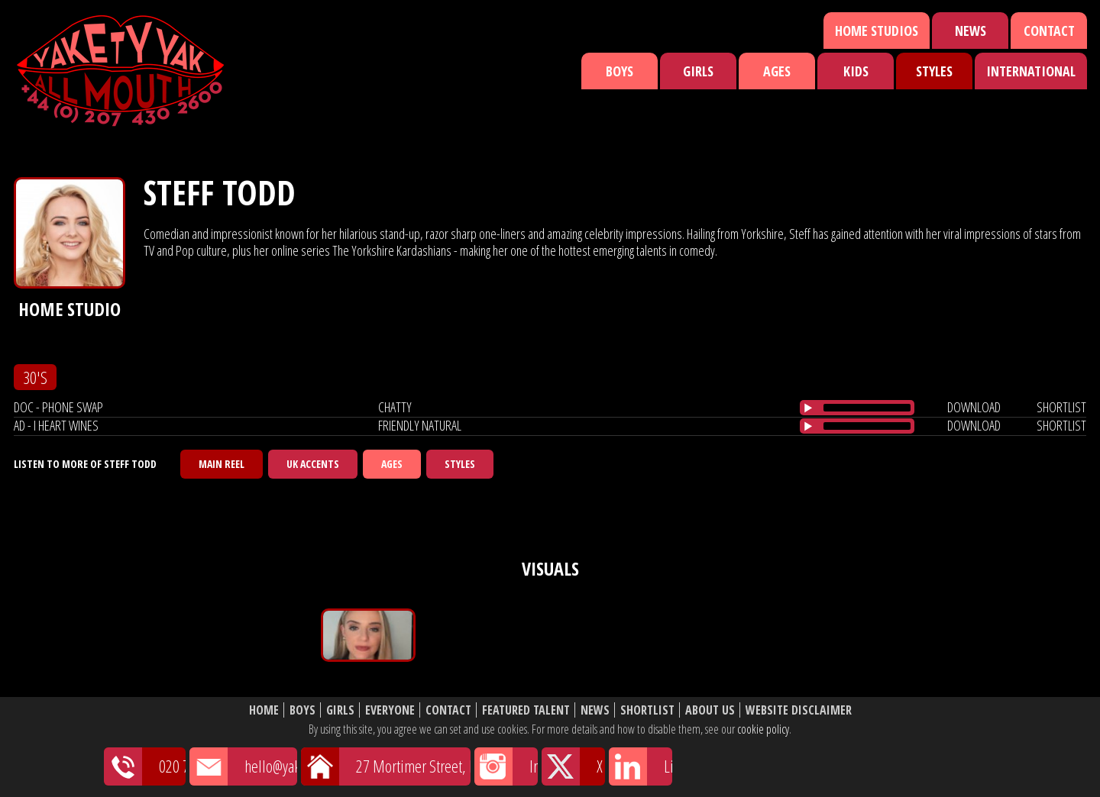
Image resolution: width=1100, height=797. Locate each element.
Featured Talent (526, 710)
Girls (698, 71)
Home (264, 710)
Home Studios (876, 30)
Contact (1049, 30)
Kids (856, 71)
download (974, 407)
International (1031, 71)
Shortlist (647, 710)
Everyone (390, 710)
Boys (619, 71)
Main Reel (221, 464)
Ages (777, 71)
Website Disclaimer (799, 710)
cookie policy (763, 729)
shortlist (1061, 407)
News (970, 30)
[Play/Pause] (808, 408)
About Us (710, 710)
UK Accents (312, 464)
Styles (934, 71)
